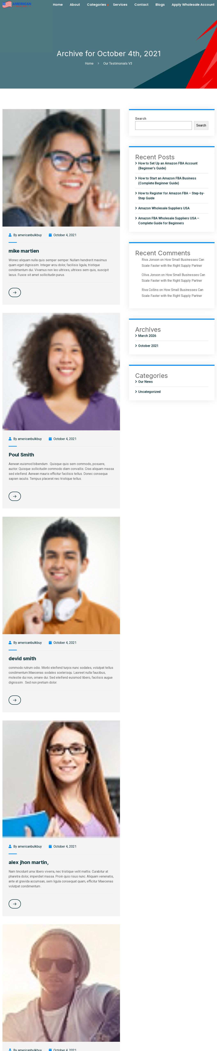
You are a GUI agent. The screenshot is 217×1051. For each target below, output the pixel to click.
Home (58, 4)
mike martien (24, 251)
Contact (141, 4)
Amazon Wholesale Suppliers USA (164, 208)
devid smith (22, 658)
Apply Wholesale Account (193, 4)
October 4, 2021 (63, 235)
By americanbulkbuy (25, 235)
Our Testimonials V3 (117, 63)
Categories (96, 4)
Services (120, 4)
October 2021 (148, 346)
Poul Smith (21, 455)
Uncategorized (149, 392)
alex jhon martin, (29, 862)
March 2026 (147, 336)
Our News (145, 382)
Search (140, 119)
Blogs (160, 4)
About (75, 4)
